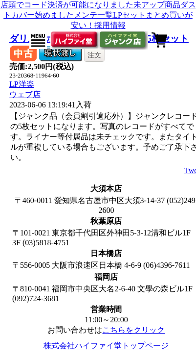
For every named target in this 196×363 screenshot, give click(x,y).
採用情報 (110, 25)
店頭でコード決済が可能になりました (66, 4)
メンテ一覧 (93, 15)
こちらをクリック (133, 330)
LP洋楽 (21, 84)
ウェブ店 (25, 94)
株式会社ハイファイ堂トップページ (106, 345)
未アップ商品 (156, 4)
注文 (94, 55)
